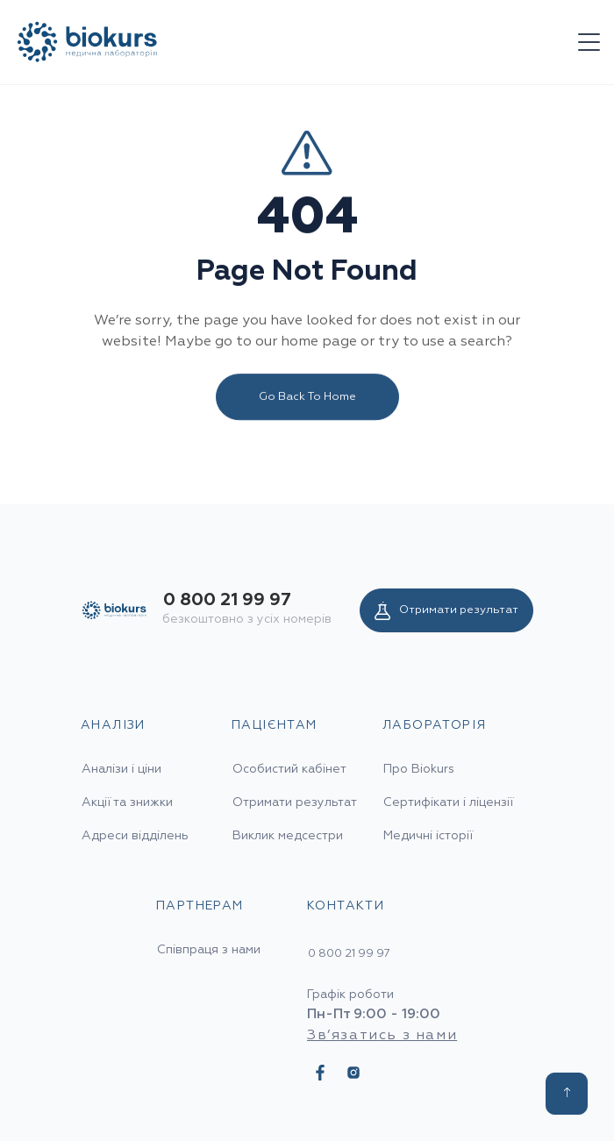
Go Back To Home (307, 398)
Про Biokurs (418, 769)
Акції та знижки (127, 802)
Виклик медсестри (287, 836)
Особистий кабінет (289, 769)
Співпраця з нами (209, 950)
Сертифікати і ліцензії (448, 802)
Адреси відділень (135, 836)
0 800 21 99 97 (227, 600)
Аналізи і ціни (121, 769)
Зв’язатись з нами (382, 1036)
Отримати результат (446, 611)
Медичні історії (428, 836)
